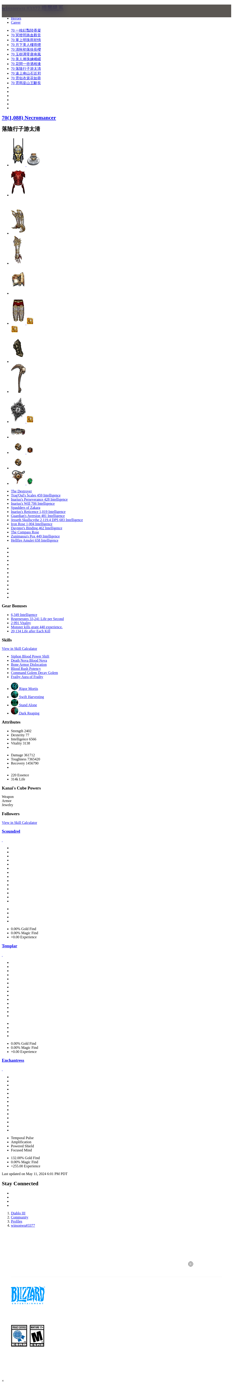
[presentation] (19, 16)
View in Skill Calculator (19, 649)
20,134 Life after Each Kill (30, 631)
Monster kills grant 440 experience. (37, 627)
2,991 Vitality (21, 623)
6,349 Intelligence (24, 615)
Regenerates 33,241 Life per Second (37, 619)
